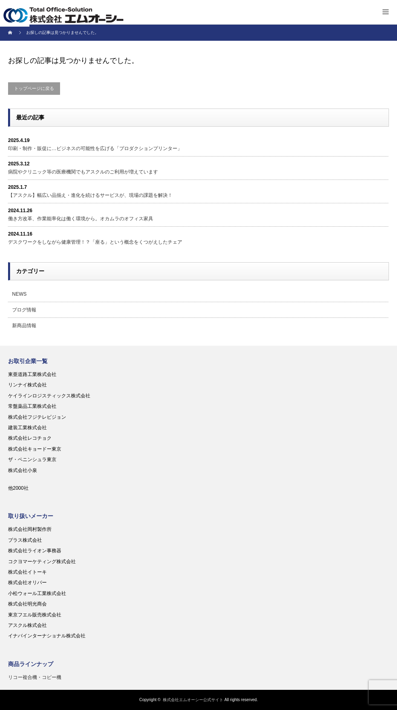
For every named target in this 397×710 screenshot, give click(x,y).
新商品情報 (24, 325)
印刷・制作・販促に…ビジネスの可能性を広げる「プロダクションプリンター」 (95, 148)
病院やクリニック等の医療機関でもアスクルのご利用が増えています (83, 172)
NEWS (19, 294)
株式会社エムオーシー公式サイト (193, 699)
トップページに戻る (34, 88)
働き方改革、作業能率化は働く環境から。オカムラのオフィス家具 (80, 218)
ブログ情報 (24, 310)
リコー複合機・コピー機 (34, 677)
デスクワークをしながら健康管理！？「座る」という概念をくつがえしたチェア (95, 242)
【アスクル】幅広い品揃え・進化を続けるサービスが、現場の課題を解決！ (90, 195)
